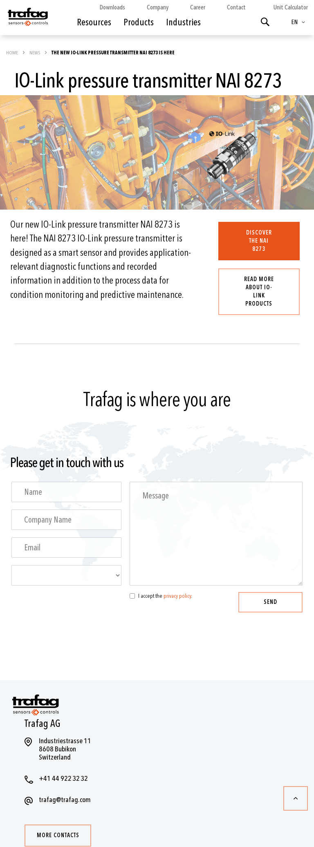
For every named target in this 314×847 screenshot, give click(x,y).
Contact (236, 7)
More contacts (58, 835)
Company (157, 7)
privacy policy (177, 596)
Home (12, 52)
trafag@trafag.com (65, 800)
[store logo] (27, 19)
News (35, 52)
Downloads (112, 7)
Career (197, 7)
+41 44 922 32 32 (63, 778)
